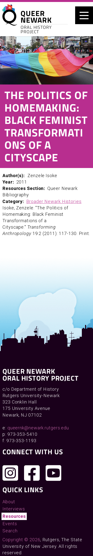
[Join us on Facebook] (32, 473)
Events (9, 523)
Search (9, 530)
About (8, 501)
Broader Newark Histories (54, 201)
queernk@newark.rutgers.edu (38, 427)
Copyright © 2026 (21, 539)
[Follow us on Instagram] (10, 473)
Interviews (13, 508)
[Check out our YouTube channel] (54, 473)
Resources (14, 516)
